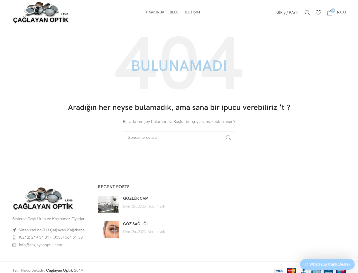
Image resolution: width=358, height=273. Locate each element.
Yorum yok (156, 206)
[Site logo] (40, 12)
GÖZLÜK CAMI (136, 198)
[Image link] (43, 198)
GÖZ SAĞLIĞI (135, 224)
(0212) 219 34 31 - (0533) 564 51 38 (51, 237)
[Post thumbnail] (108, 204)
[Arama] (307, 12)
